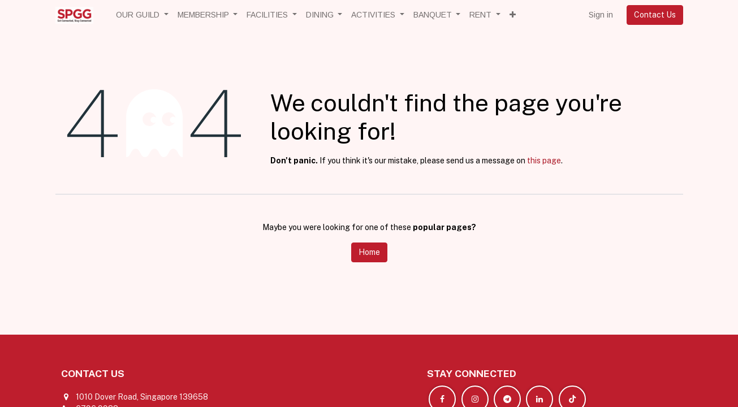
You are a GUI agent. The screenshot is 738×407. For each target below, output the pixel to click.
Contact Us (655, 14)
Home (369, 252)
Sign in (601, 14)
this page (544, 160)
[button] (512, 15)
